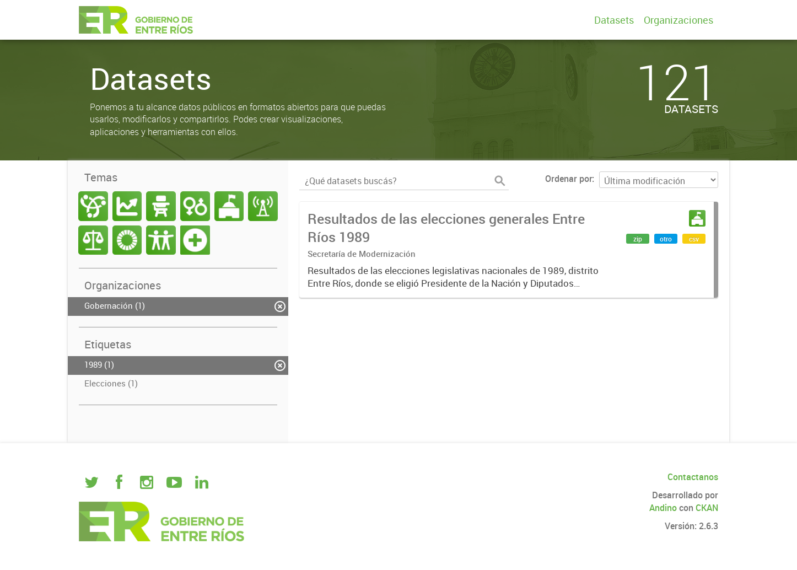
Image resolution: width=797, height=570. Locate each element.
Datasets (614, 19)
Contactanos (692, 477)
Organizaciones (678, 19)
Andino (663, 508)
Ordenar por (568, 178)
